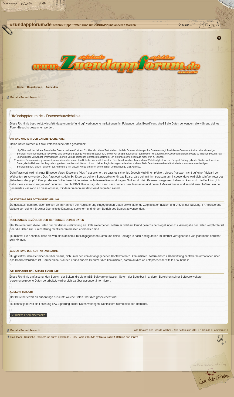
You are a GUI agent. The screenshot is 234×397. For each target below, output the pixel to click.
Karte (20, 87)
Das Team (16, 337)
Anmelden (51, 87)
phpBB (59, 368)
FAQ (43, 4)
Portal (14, 97)
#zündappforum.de (79, 368)
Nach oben (222, 340)
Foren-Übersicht (116, 64)
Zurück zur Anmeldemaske (28, 315)
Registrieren (34, 87)
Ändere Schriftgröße (27, 4)
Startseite (10, 4)
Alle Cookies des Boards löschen (153, 330)
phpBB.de (63, 337)
